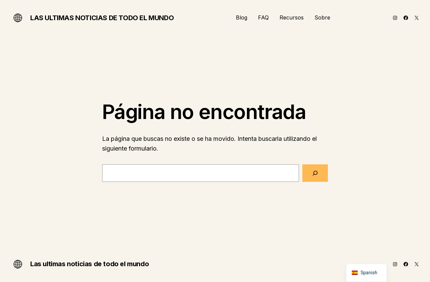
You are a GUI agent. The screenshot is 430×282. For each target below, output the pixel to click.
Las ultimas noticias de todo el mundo (102, 18)
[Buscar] (315, 173)
